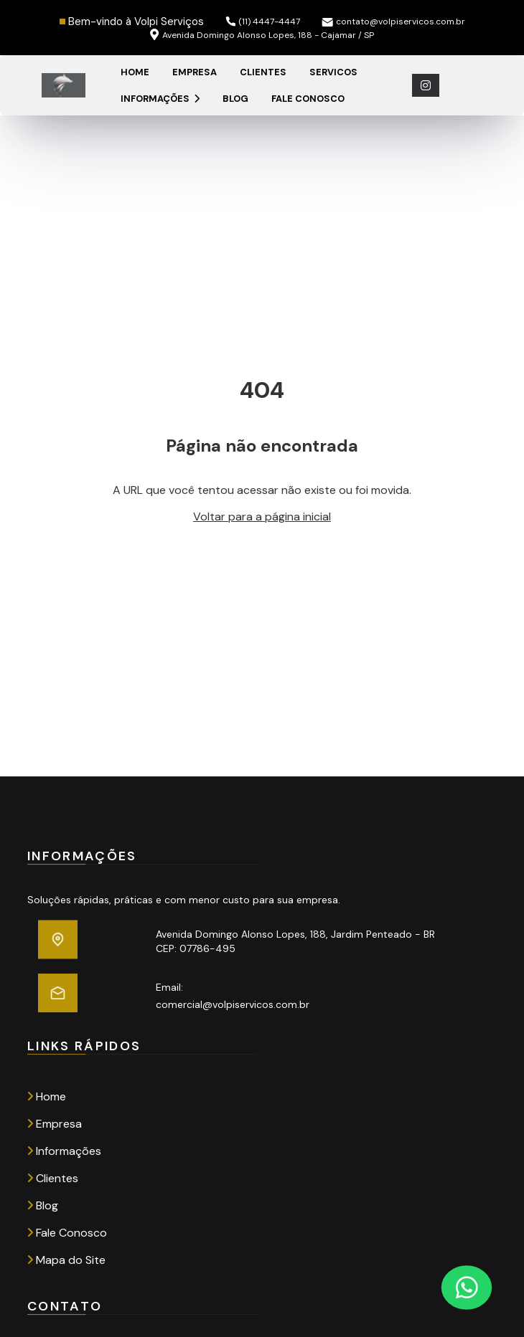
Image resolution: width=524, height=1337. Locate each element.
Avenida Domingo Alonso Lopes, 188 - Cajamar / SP (262, 35)
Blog (235, 98)
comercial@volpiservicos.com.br (232, 1004)
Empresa (194, 72)
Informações (160, 98)
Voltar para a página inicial (262, 516)
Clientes (263, 72)
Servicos (333, 72)
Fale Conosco (308, 98)
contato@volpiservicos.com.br (393, 21)
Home (135, 72)
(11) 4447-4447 (262, 21)
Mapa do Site (66, 1259)
